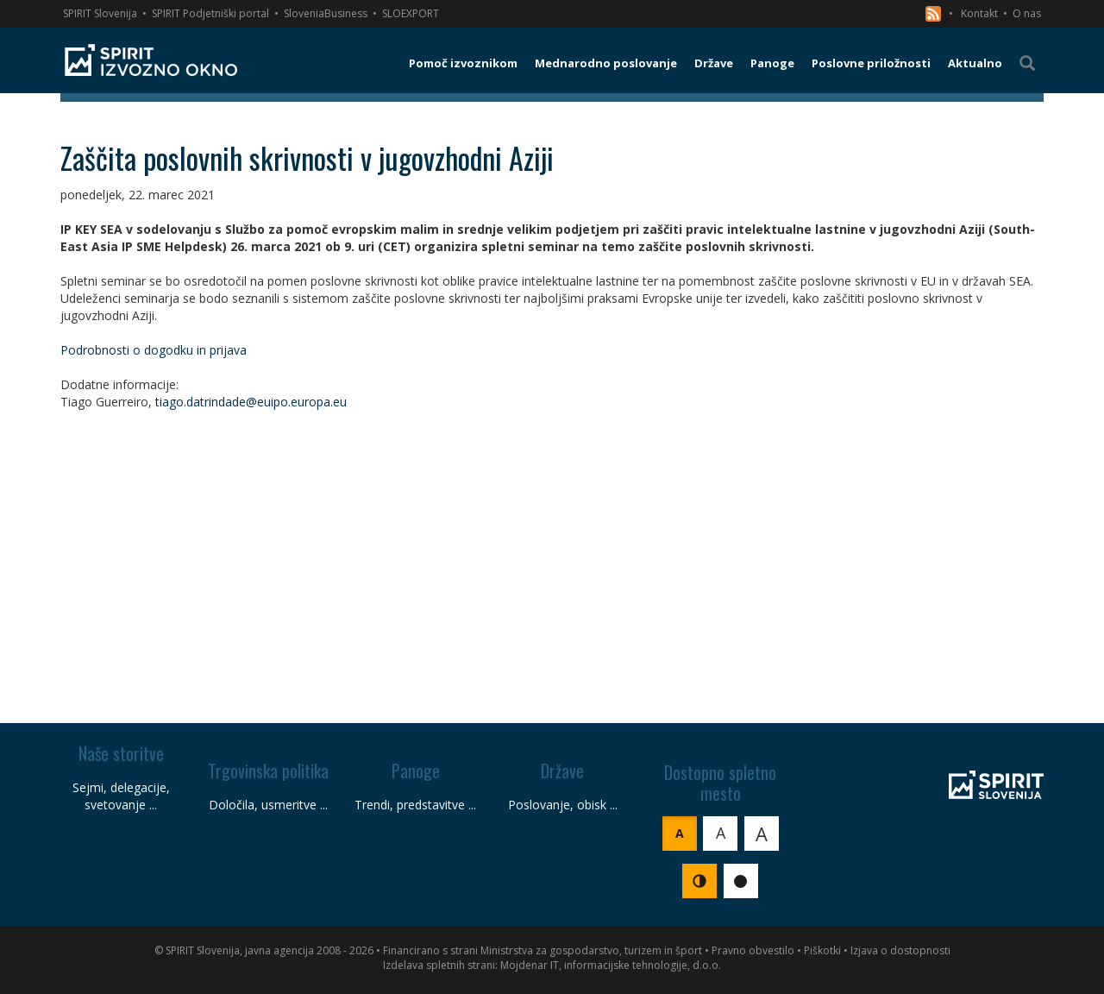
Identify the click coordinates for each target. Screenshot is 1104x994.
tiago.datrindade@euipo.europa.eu (251, 401)
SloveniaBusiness (325, 13)
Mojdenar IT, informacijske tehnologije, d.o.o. (610, 965)
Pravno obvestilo (753, 950)
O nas (1027, 13)
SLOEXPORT (410, 13)
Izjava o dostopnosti (900, 950)
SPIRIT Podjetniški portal (210, 13)
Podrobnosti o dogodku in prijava (153, 350)
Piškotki (822, 950)
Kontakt (979, 13)
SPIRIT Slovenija (100, 13)
